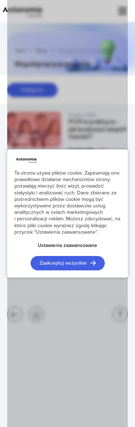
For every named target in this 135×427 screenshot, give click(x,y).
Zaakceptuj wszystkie (63, 262)
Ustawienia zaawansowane (67, 245)
